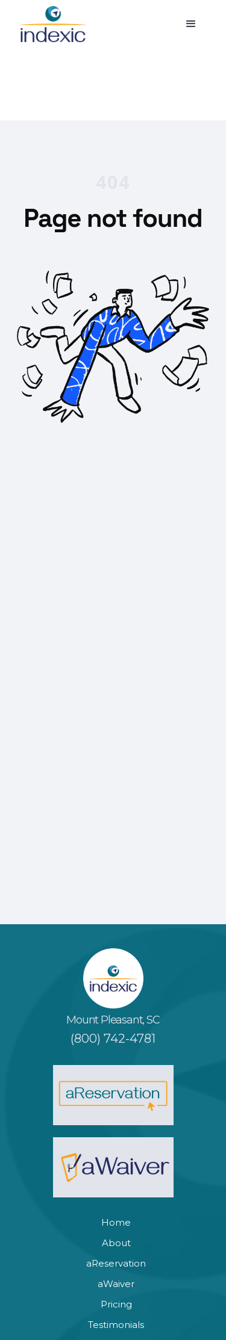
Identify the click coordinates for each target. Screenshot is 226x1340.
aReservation (116, 1263)
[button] (191, 24)
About (116, 1243)
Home (116, 1222)
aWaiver (116, 1283)
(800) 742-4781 (113, 1038)
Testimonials (116, 1324)
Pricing (116, 1304)
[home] (53, 24)
